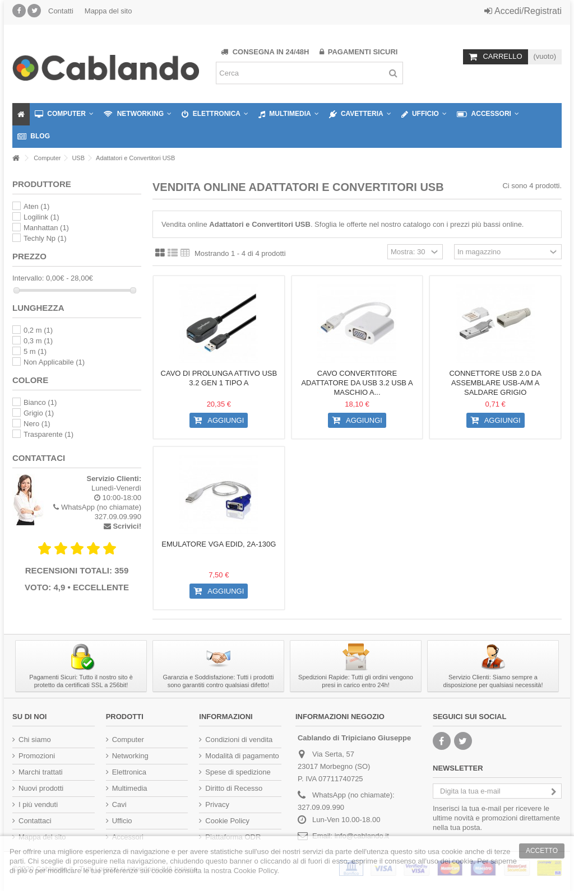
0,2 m (38, 330)
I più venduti (38, 804)
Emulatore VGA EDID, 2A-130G (218, 544)
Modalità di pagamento (242, 756)
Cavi (119, 804)
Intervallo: (28, 278)
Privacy (217, 804)
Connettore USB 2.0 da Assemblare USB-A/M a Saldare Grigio (495, 382)
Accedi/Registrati (523, 11)
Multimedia (129, 788)
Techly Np (45, 238)
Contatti (60, 11)
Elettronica (129, 772)
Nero (37, 423)
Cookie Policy (227, 821)
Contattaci (35, 821)
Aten (36, 206)
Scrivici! (127, 526)
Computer (128, 739)
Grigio (39, 413)
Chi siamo (34, 739)
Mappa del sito (108, 11)
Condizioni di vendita (238, 739)
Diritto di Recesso (233, 788)
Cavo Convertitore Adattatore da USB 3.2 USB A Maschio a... (357, 382)
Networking (130, 756)
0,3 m (38, 341)
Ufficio (122, 821)
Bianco (40, 402)
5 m (35, 351)
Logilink (41, 217)
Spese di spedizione (237, 772)
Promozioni (36, 756)
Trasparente (48, 434)
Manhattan (46, 227)
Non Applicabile (54, 362)
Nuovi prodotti (40, 788)
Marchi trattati (40, 772)
